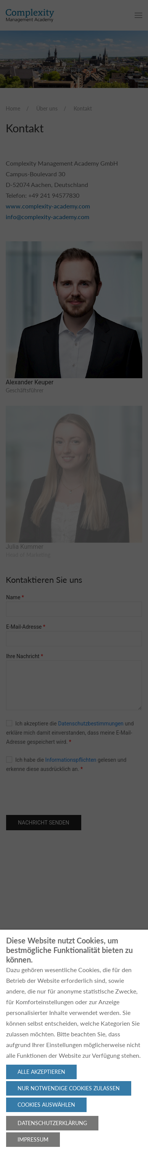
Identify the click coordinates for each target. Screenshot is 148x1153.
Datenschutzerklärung (52, 1123)
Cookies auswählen (46, 1104)
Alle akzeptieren (41, 1071)
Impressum (33, 1139)
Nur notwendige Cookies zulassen (69, 1088)
